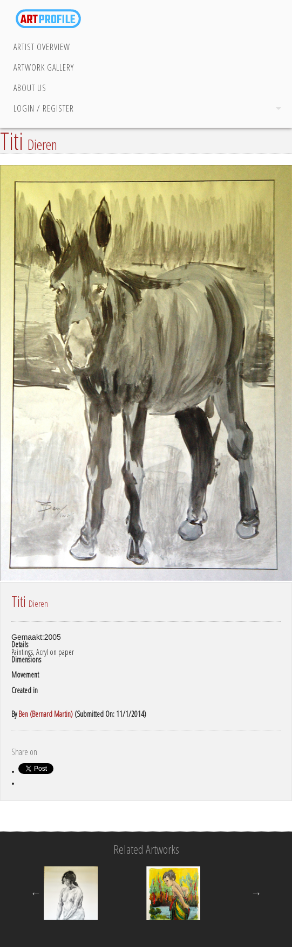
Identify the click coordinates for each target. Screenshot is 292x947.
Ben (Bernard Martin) (45, 714)
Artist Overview (41, 47)
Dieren (42, 144)
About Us (29, 88)
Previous (35, 893)
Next (256, 893)
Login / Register (43, 108)
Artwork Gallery (43, 67)
